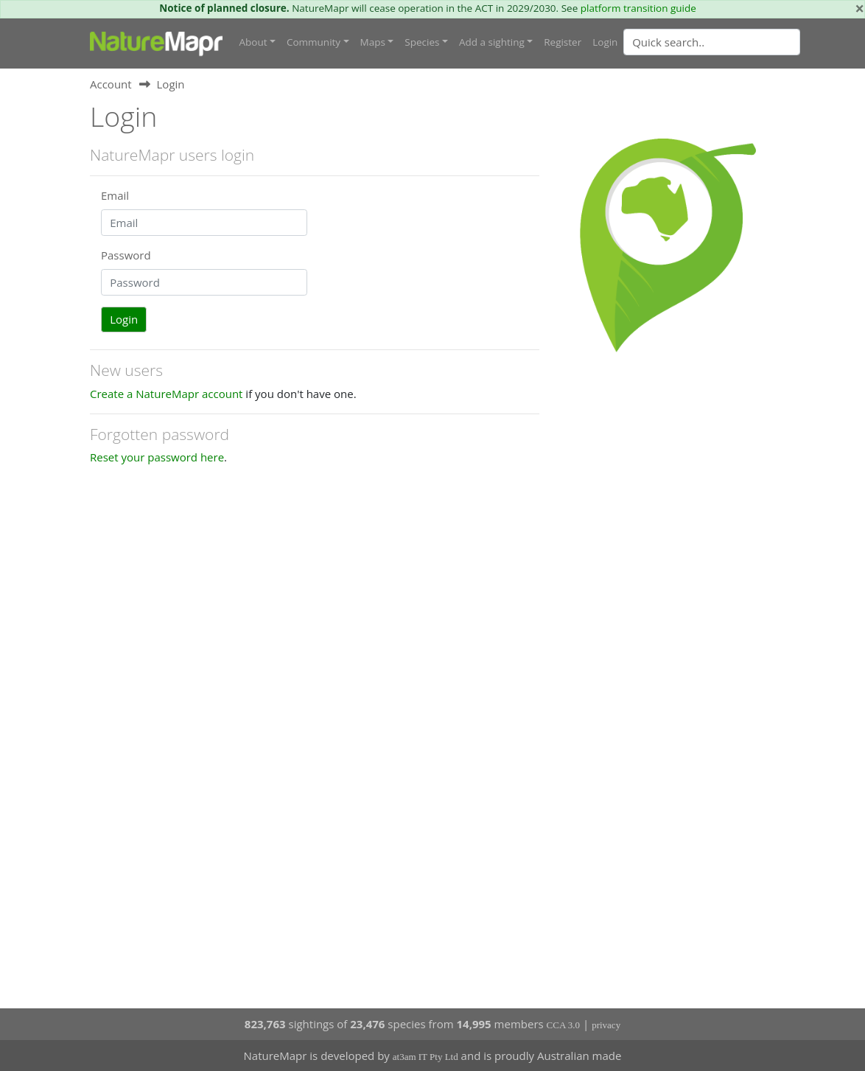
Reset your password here (157, 457)
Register (562, 42)
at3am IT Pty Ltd (425, 1056)
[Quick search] (711, 42)
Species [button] (422, 42)
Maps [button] (372, 42)
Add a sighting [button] (492, 42)
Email (115, 195)
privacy (606, 1024)
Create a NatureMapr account (166, 393)
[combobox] (741, 42)
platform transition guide (638, 8)
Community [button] (313, 42)
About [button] (253, 42)
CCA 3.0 (564, 1024)
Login (604, 42)
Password (126, 255)
